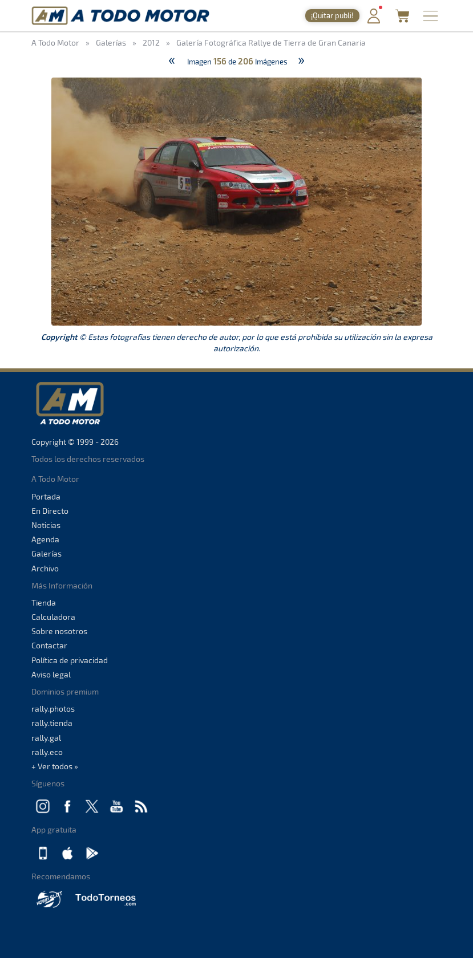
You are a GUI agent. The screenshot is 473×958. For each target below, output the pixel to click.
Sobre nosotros (59, 631)
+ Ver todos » (54, 766)
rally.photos (53, 708)
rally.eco (47, 752)
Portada (45, 496)
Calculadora (53, 617)
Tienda (43, 602)
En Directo (49, 510)
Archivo (45, 568)
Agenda (45, 539)
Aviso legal (51, 674)
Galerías (46, 553)
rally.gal (46, 737)
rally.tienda (51, 723)
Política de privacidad (69, 660)
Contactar (49, 645)
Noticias (45, 525)
